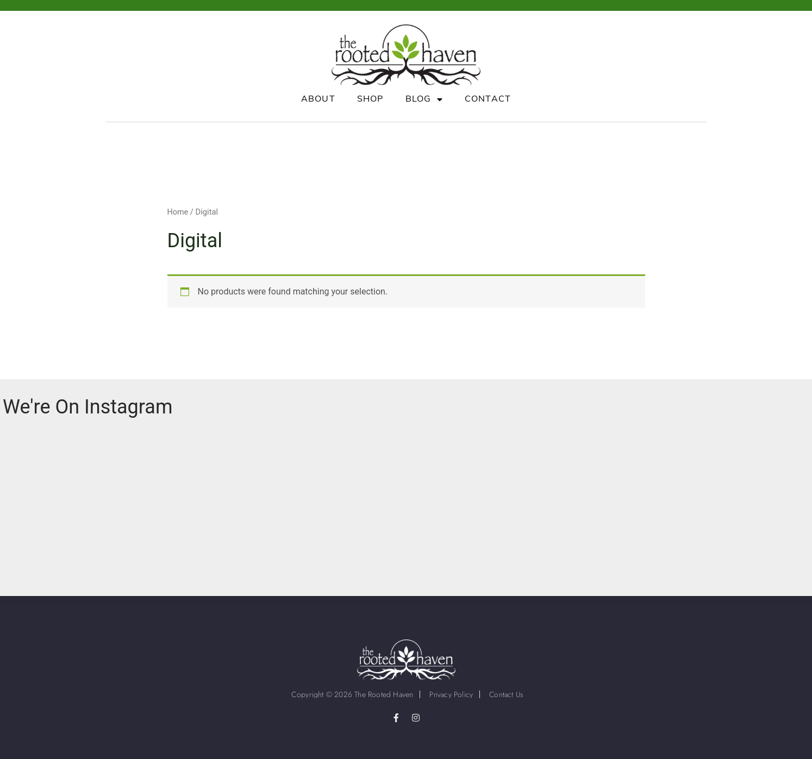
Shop (370, 99)
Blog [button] (424, 99)
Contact (488, 99)
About (318, 99)
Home (178, 212)
